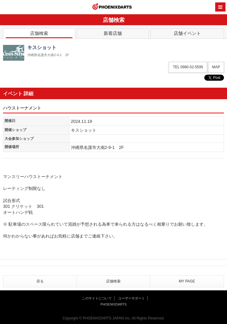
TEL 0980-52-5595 (188, 67)
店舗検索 (39, 34)
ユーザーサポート (131, 298)
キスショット (83, 130)
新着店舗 (112, 34)
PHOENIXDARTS (112, 7)
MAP (216, 67)
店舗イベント (187, 34)
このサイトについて (97, 298)
